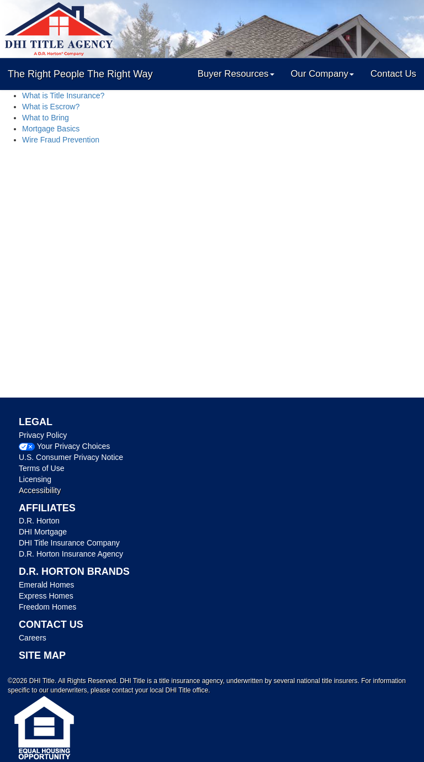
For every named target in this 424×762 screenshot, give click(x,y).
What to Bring (45, 117)
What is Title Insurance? (63, 95)
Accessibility (40, 490)
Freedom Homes (47, 606)
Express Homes (46, 595)
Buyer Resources (236, 73)
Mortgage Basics (51, 128)
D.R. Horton (39, 520)
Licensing (35, 479)
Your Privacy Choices (73, 446)
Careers (32, 637)
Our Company (322, 73)
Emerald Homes (46, 584)
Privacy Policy (43, 435)
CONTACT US (51, 624)
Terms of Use (41, 468)
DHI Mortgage (43, 531)
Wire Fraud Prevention (60, 139)
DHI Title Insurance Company (69, 542)
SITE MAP (42, 655)
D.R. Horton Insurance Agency (71, 553)
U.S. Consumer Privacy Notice (71, 457)
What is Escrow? (51, 106)
